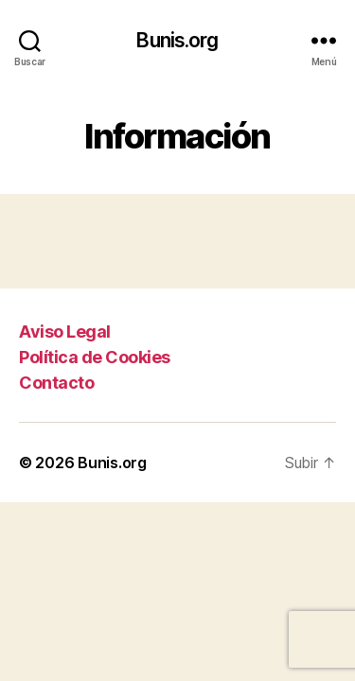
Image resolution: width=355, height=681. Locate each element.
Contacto (56, 383)
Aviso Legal (65, 331)
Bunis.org (177, 40)
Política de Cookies (94, 357)
